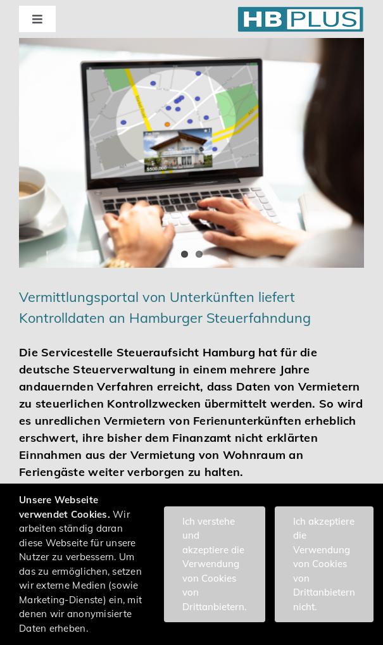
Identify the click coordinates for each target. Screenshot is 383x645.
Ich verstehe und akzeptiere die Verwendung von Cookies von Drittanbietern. (214, 564)
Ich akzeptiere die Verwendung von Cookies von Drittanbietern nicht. (324, 564)
